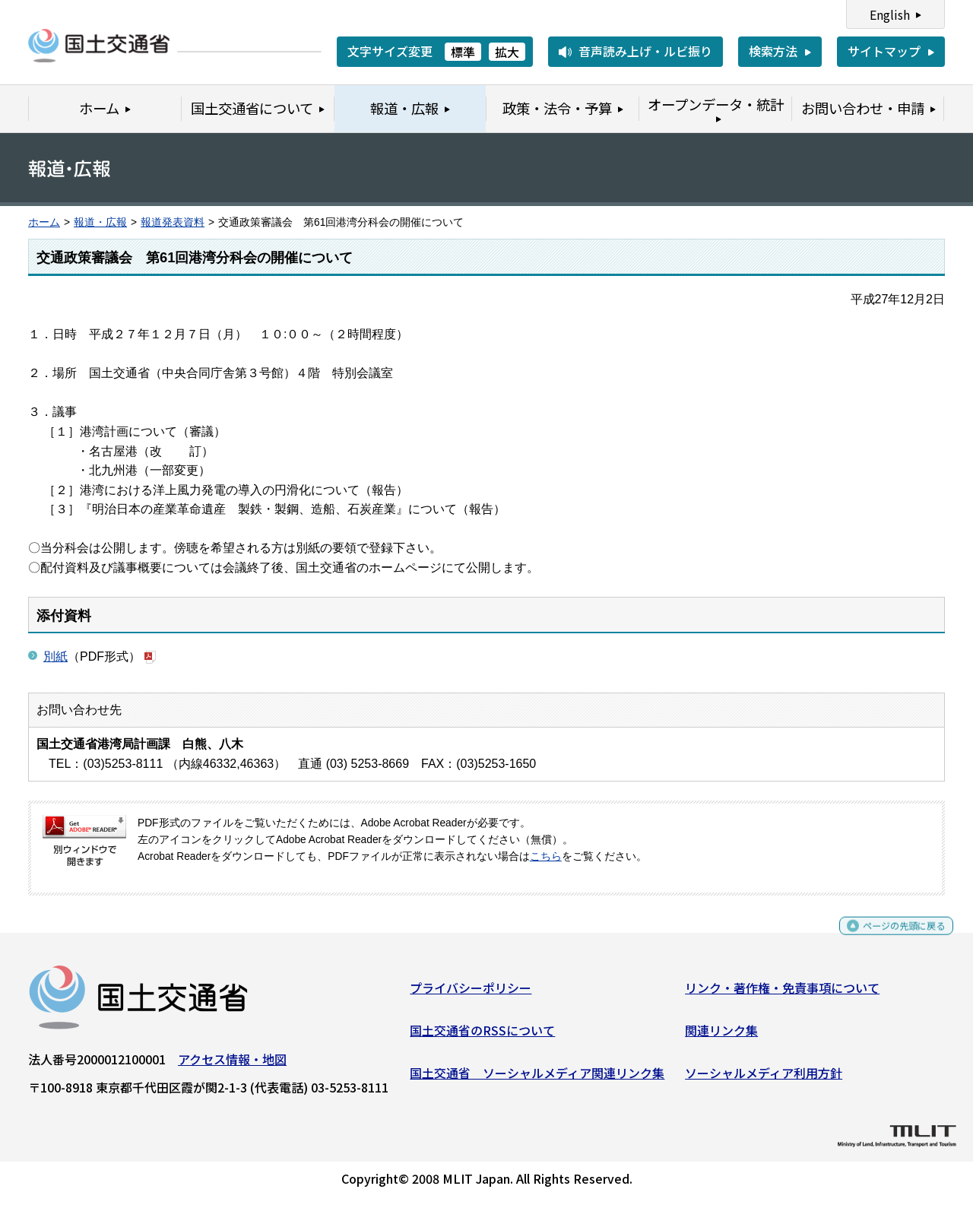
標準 (463, 52)
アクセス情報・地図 (232, 1065)
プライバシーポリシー (470, 994)
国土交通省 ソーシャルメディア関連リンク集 (537, 1078)
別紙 (55, 656)
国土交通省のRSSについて (482, 1036)
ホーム (44, 222)
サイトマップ (884, 51)
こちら (546, 856)
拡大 (507, 52)
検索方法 (773, 51)
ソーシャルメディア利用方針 (763, 1078)
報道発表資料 (172, 222)
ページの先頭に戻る (891, 939)
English (890, 14)
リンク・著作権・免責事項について (782, 994)
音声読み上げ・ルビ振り (645, 51)
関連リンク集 (721, 1036)
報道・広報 (100, 222)
